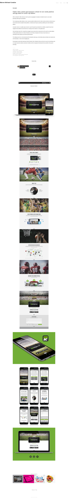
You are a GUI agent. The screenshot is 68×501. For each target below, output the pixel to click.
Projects (57, 2)
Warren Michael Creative (8, 2)
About (61, 2)
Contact (64, 2)
